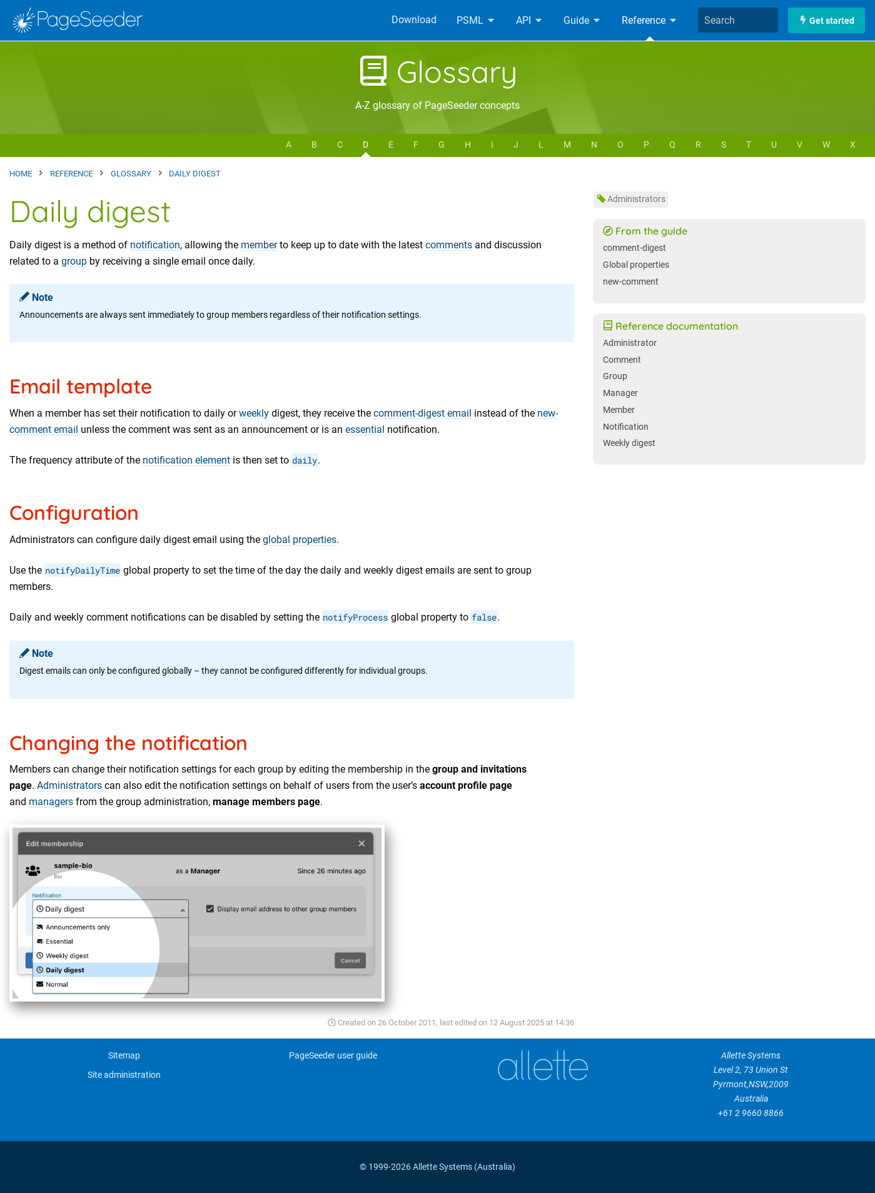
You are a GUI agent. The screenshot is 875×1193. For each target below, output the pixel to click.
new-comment (631, 282)
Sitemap (124, 1055)
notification (155, 245)
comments (448, 245)
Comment (622, 360)
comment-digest (634, 248)
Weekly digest (629, 443)
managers (51, 802)
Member (619, 410)
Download (414, 20)
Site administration (124, 1075)
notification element (186, 460)
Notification (626, 427)
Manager (620, 393)
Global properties (636, 265)
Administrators (69, 785)
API (530, 20)
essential (365, 429)
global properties (299, 540)
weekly (254, 413)
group (74, 261)
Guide (583, 20)
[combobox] (738, 20)
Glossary (437, 71)
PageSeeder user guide (333, 1055)
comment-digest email (422, 413)
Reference (650, 20)
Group (615, 376)
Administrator (630, 343)
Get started (826, 20)
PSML (476, 20)
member (259, 245)
